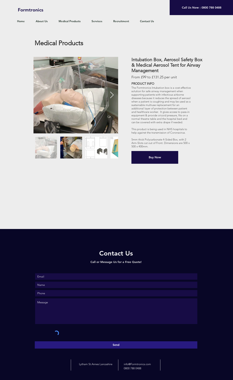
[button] (72, 21)
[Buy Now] (154, 157)
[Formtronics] (31, 9)
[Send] (116, 345)
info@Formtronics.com (137, 364)
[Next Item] (112, 95)
